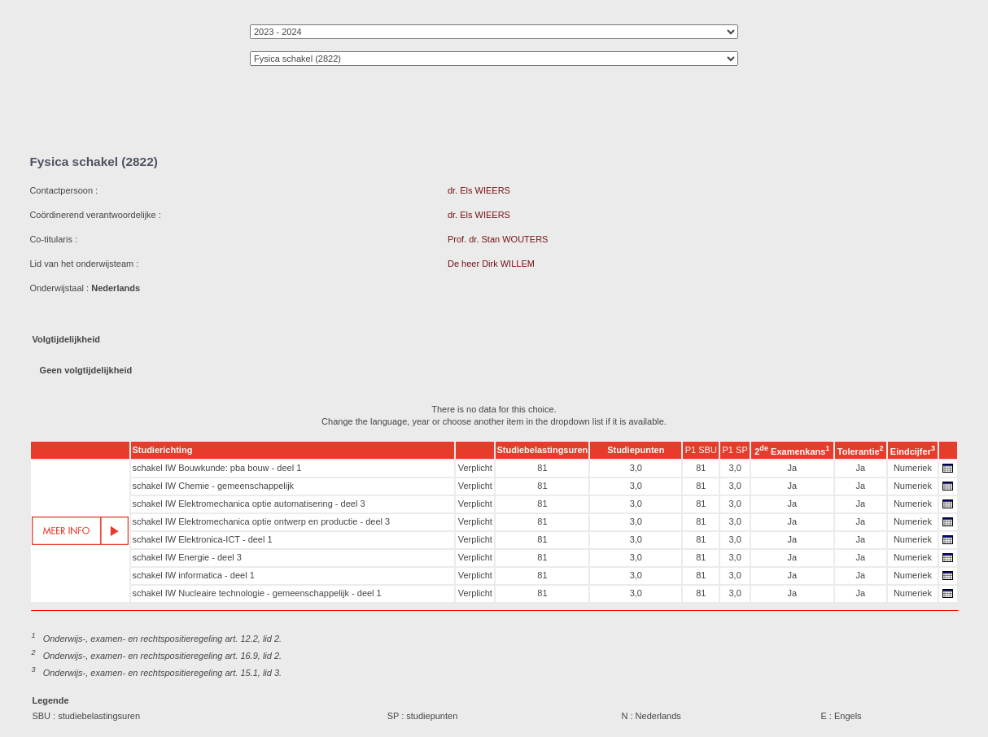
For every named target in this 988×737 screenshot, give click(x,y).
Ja (793, 468)
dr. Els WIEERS (479, 190)
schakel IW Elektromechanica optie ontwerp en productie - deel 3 (261, 521)
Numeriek (913, 468)
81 (542, 468)
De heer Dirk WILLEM (491, 263)
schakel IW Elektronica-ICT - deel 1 (202, 539)
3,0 (636, 468)
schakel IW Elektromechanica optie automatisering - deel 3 (248, 503)
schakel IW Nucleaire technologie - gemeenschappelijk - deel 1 (256, 593)
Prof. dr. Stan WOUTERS (498, 239)
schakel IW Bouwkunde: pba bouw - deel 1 (216, 468)
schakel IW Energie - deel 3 (187, 557)
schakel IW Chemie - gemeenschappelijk (213, 486)
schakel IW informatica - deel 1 (193, 575)
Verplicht (475, 468)
